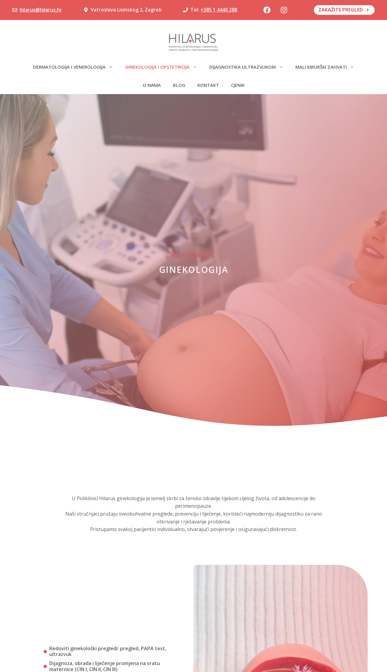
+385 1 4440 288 (218, 9)
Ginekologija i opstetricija (164, 67)
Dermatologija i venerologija (76, 67)
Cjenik (238, 85)
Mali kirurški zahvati (327, 67)
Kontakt (208, 85)
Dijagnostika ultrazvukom (249, 67)
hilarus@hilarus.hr (41, 9)
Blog (179, 85)
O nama (152, 85)
